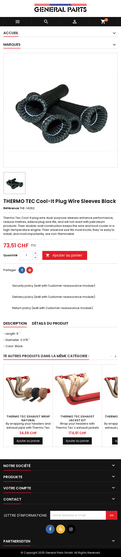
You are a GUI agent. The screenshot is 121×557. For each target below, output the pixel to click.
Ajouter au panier (64, 255)
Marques (12, 44)
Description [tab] (15, 323)
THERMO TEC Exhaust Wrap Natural (28, 418)
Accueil (10, 32)
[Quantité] (26, 255)
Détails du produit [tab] (50, 323)
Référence (11, 208)
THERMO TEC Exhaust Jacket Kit (77, 418)
